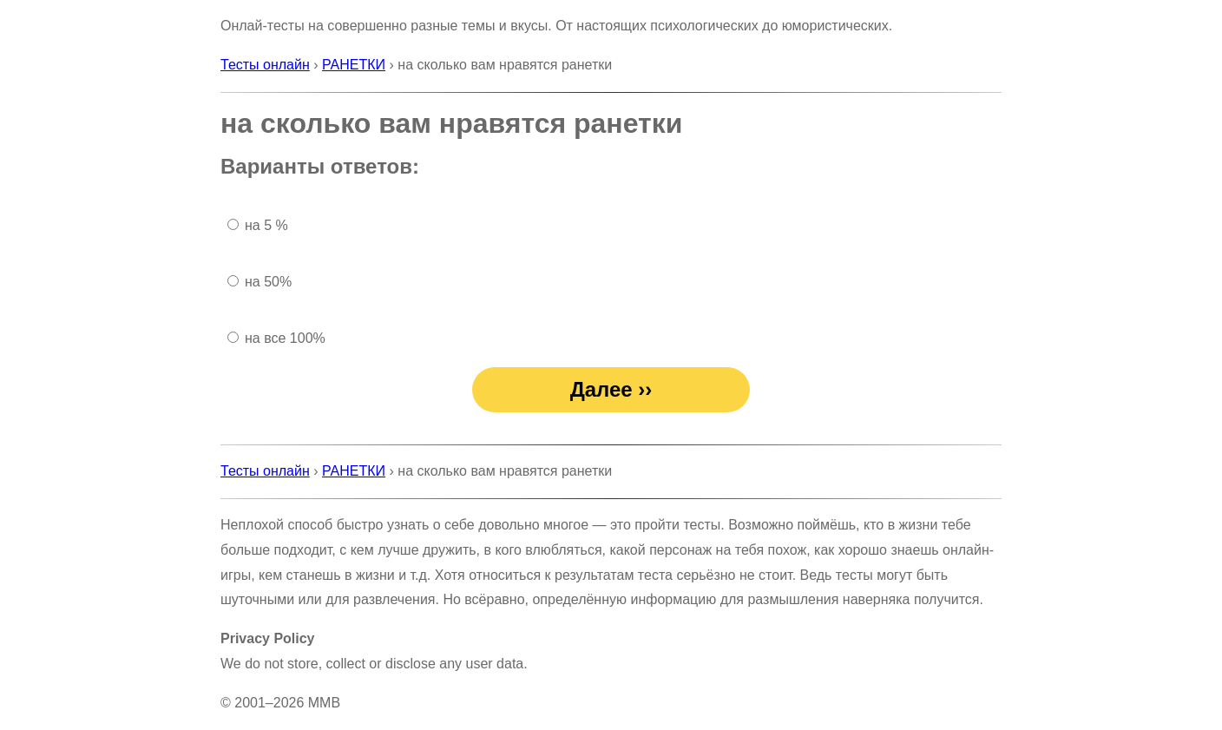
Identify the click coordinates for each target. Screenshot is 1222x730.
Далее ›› (611, 389)
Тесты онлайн (265, 64)
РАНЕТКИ (353, 64)
